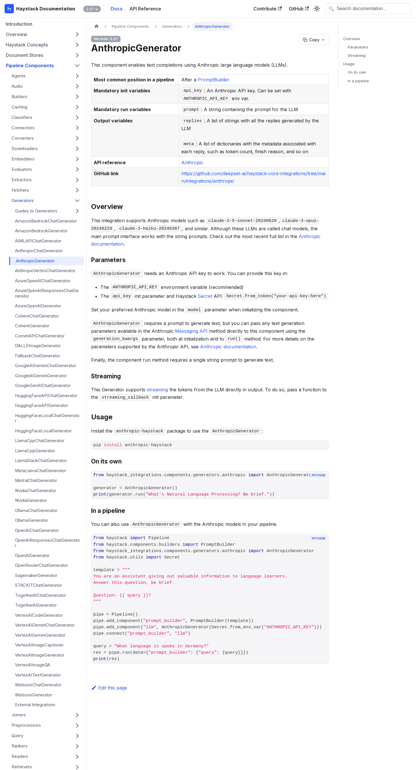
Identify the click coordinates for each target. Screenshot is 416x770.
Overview (351, 39)
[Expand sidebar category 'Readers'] (77, 756)
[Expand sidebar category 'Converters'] (77, 138)
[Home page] (96, 26)
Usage (349, 64)
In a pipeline (358, 81)
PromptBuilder (213, 80)
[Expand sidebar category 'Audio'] (77, 86)
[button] (43, 34)
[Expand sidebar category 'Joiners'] (77, 715)
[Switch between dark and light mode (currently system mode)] (316, 8)
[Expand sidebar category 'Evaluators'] (77, 169)
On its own (357, 72)
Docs (117, 9)
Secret (205, 296)
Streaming (357, 55)
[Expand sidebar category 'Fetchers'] (77, 190)
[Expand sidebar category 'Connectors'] (77, 127)
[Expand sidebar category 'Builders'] (77, 96)
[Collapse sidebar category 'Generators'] (77, 200)
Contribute (267, 9)
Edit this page (109, 688)
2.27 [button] (90, 9)
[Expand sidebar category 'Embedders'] (77, 159)
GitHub (299, 9)
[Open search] (368, 8)
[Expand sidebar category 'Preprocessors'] (77, 725)
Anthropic (192, 162)
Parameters (358, 47)
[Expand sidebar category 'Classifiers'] (77, 117)
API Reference (145, 9)
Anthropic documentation (228, 347)
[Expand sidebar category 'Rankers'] (77, 746)
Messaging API (191, 331)
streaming (157, 390)
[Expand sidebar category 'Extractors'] (77, 179)
